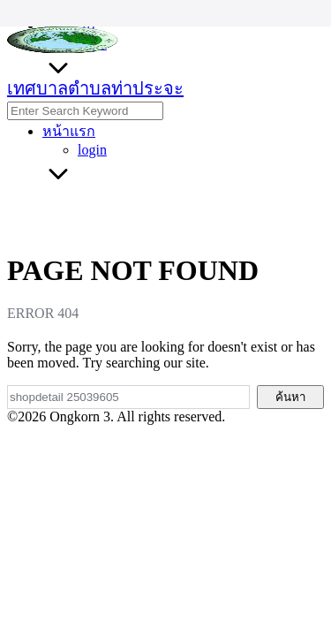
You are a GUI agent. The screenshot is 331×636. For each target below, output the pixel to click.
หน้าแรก (68, 131)
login (92, 149)
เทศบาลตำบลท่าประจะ (95, 88)
